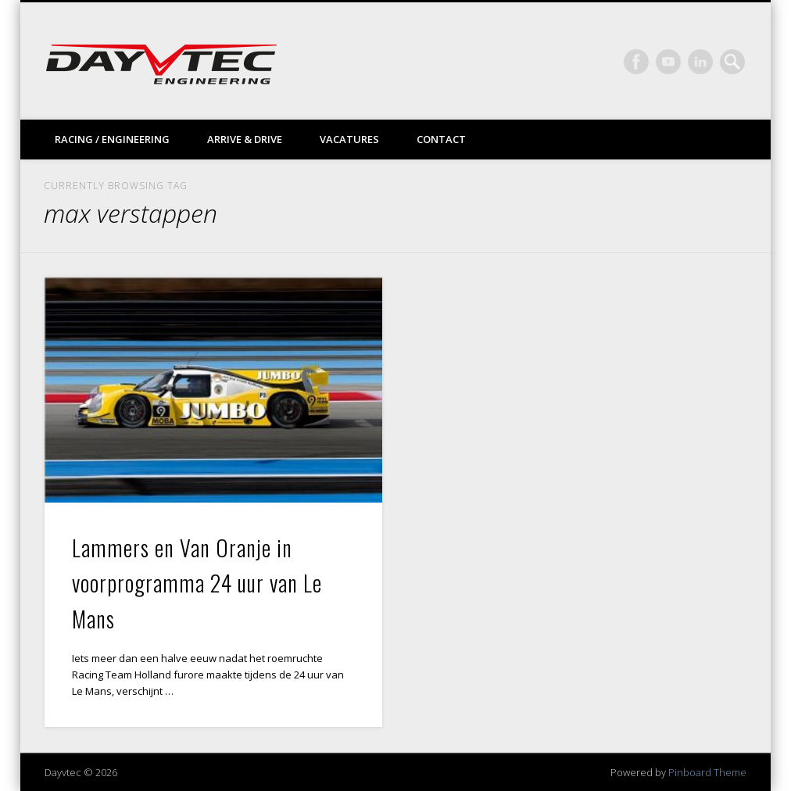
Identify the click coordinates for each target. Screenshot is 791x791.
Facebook (636, 61)
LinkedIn (700, 61)
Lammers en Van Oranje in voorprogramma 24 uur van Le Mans (197, 583)
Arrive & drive (244, 139)
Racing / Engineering (112, 139)
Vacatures (349, 139)
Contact (441, 139)
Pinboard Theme (707, 772)
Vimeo (668, 61)
